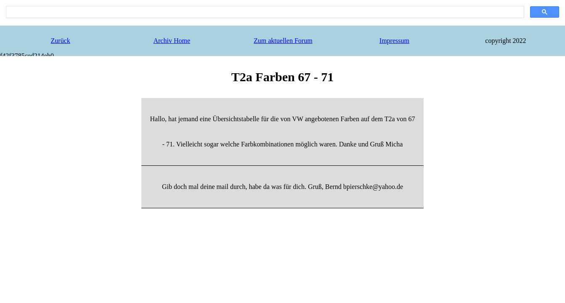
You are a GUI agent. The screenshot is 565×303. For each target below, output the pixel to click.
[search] (264, 12)
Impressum (394, 40)
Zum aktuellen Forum (283, 40)
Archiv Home (171, 40)
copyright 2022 (505, 40)
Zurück (60, 40)
